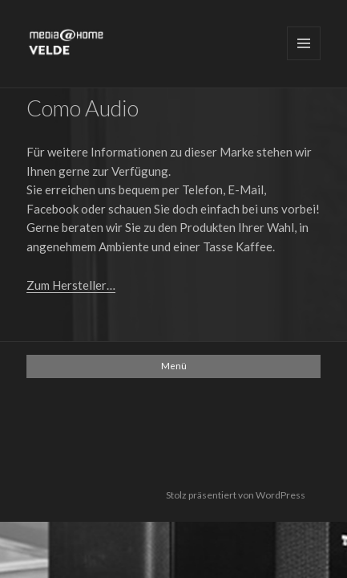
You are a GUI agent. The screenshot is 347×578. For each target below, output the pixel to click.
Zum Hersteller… (70, 285)
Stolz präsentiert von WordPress (235, 495)
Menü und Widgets (304, 43)
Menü (174, 365)
